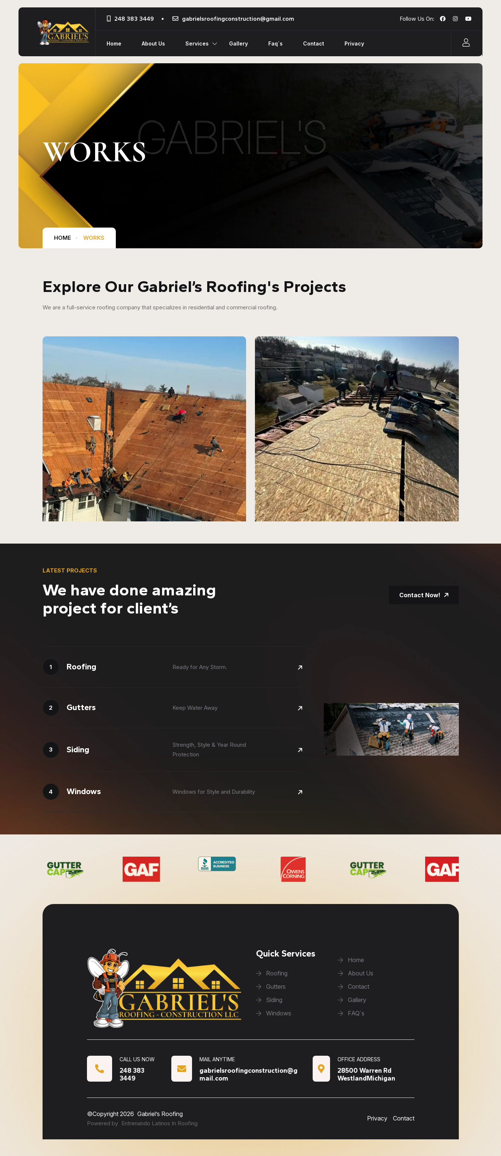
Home (114, 43)
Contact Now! (423, 595)
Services (197, 43)
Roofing (272, 973)
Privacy (354, 43)
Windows (273, 1013)
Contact (313, 43)
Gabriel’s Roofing (160, 1114)
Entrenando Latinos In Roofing (159, 1123)
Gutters (271, 986)
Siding (269, 1000)
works (93, 237)
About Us (153, 43)
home (62, 237)
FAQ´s (351, 1013)
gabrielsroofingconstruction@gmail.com (238, 18)
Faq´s (275, 43)
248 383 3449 (134, 18)
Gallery (238, 43)
